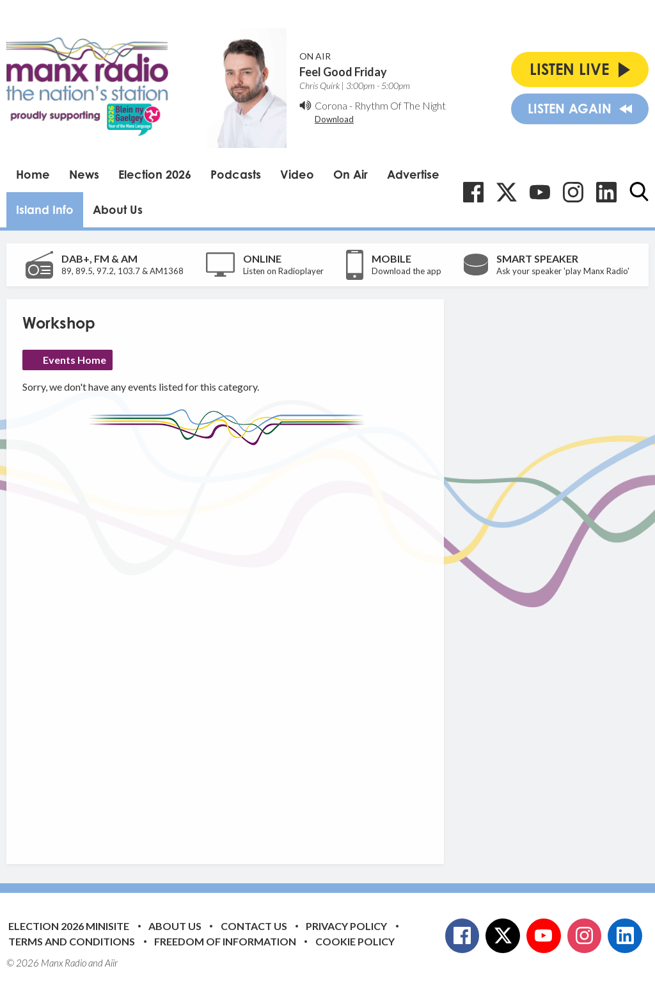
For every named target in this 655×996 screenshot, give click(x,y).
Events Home (74, 360)
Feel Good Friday (343, 72)
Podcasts (235, 174)
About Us (118, 209)
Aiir (111, 962)
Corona (331, 105)
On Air (350, 174)
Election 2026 (154, 174)
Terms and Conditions (71, 941)
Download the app (406, 271)
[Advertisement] (262, 645)
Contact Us (254, 926)
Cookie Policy (355, 941)
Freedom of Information (225, 941)
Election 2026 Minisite (68, 926)
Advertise (413, 174)
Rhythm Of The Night (400, 105)
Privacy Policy (346, 926)
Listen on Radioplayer (283, 271)
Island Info (45, 209)
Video (297, 174)
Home (33, 174)
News (84, 174)
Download (334, 119)
